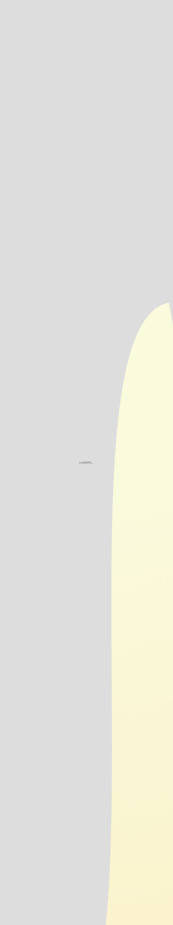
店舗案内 (146, 11)
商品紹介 (157, 11)
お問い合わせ (135, 13)
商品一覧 (151, 11)
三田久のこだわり (162, 16)
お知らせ (140, 11)
